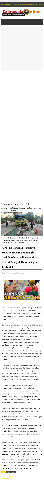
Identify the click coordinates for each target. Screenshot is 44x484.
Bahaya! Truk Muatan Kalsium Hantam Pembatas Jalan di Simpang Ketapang (21, 209)
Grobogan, (22, 273)
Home (4, 238)
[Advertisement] (22, 48)
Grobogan (11, 238)
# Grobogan (11, 472)
